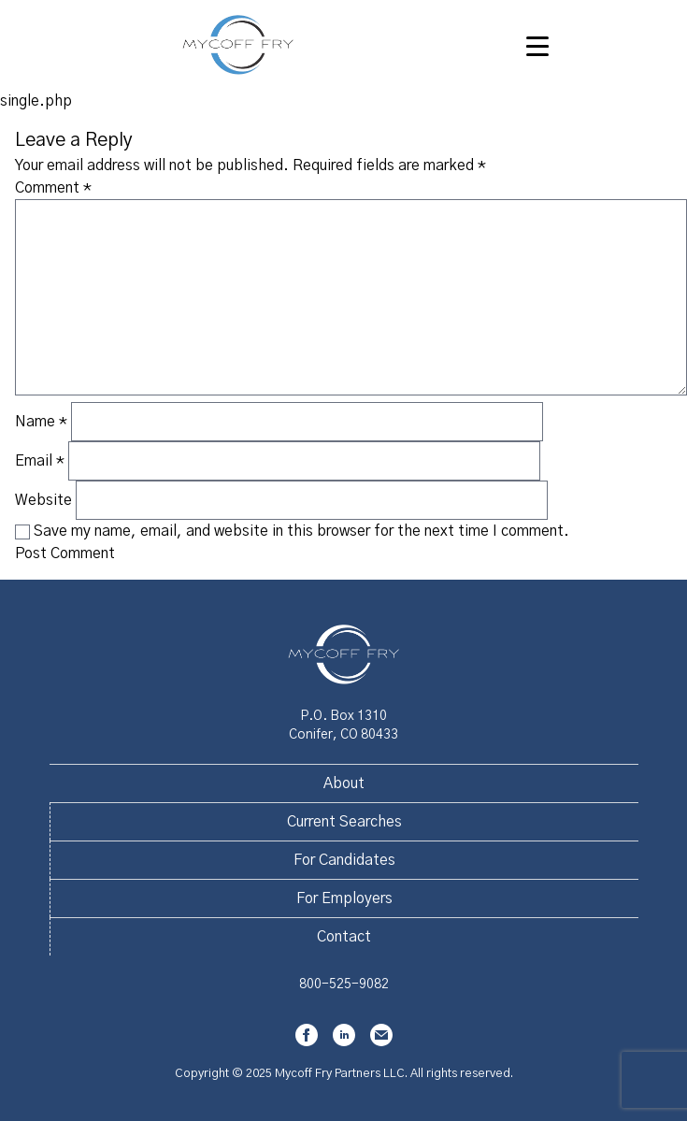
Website (43, 500)
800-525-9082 (344, 984)
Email (39, 460)
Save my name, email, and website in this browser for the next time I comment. (301, 531)
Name (41, 421)
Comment (53, 187)
